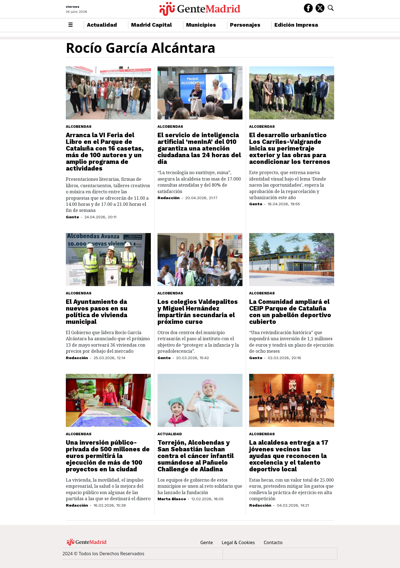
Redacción (169, 198)
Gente (72, 217)
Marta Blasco (172, 499)
